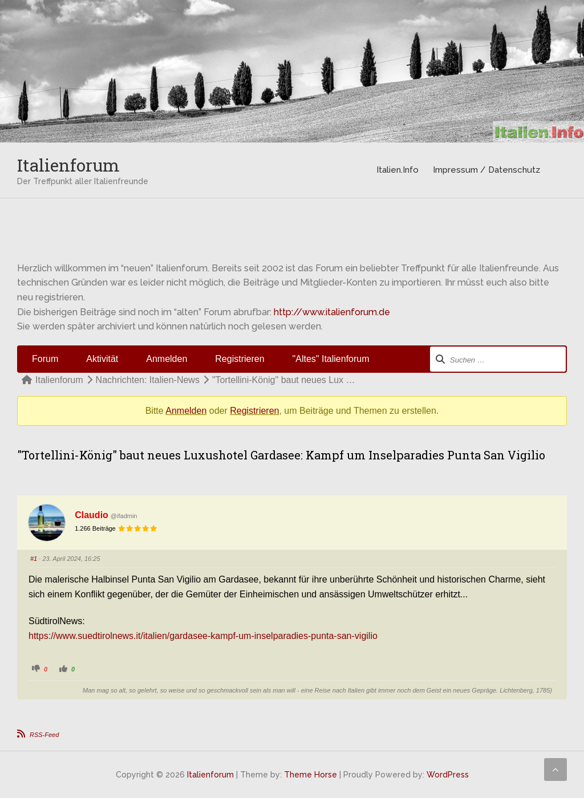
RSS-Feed (44, 734)
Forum (45, 359)
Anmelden (166, 359)
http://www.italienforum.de (332, 312)
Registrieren (239, 359)
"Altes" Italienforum (331, 359)
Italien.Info (397, 170)
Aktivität (102, 359)
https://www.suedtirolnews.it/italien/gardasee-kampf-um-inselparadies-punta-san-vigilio (203, 636)
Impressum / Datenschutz (486, 170)
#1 (33, 558)
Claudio (91, 515)
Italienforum (68, 165)
